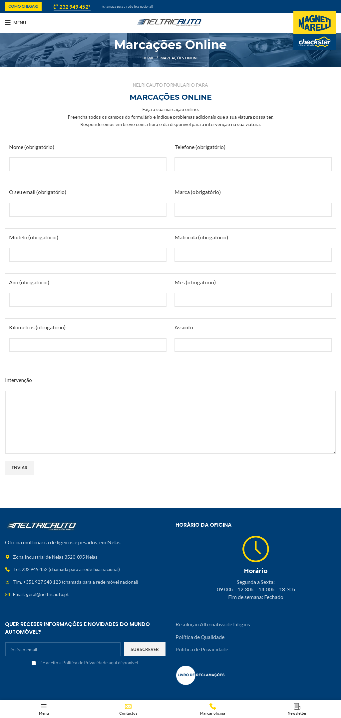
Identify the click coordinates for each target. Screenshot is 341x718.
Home (148, 58)
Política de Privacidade (201, 649)
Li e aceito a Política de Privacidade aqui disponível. (89, 662)
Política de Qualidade (199, 637)
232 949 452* (72, 6)
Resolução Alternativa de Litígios (213, 624)
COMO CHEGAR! (23, 6)
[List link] (85, 569)
